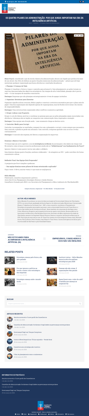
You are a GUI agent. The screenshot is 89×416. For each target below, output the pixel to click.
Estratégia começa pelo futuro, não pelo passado (29, 258)
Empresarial (9, 38)
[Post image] (10, 260)
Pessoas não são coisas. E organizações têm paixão (68, 269)
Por (48, 188)
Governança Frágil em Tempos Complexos (28, 332)
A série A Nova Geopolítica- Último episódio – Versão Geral (33, 339)
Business (8, 35)
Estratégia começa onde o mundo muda (29, 280)
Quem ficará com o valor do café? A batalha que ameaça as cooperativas (71, 281)
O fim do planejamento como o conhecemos (28, 354)
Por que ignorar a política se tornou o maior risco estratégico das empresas (28, 270)
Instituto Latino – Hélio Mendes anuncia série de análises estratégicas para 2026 (70, 259)
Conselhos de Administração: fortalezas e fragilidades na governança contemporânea (42, 325)
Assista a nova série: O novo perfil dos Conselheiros (30, 317)
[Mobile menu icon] (86, 8)
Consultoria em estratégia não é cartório (27, 347)
